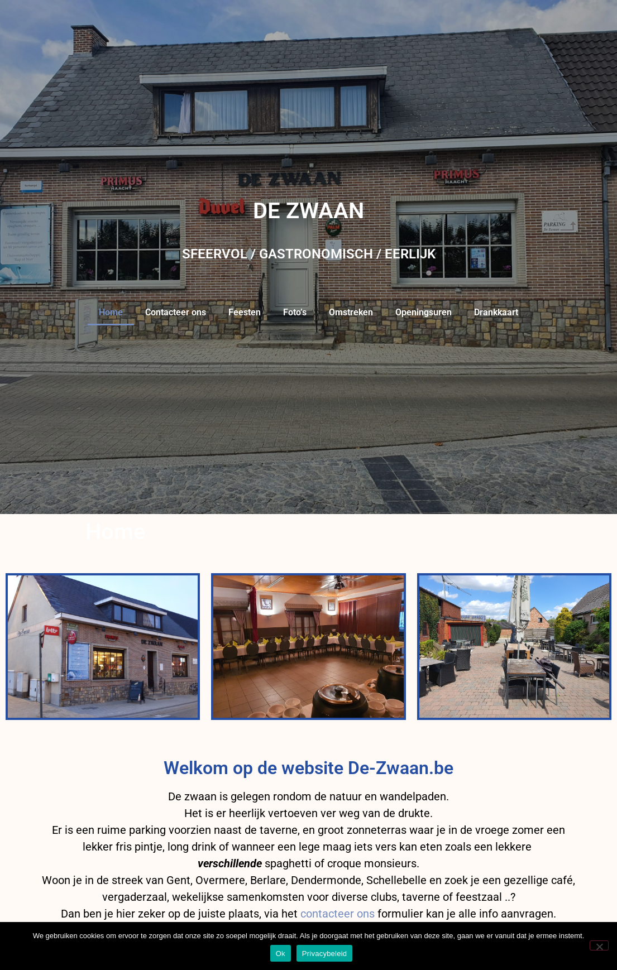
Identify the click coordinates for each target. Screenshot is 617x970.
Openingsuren (423, 312)
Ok (280, 953)
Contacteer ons (175, 312)
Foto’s (295, 312)
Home (111, 312)
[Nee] (599, 945)
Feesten (244, 312)
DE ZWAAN (308, 211)
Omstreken (351, 312)
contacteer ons (337, 913)
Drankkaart (496, 312)
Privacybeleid (324, 953)
